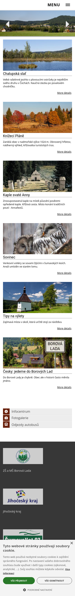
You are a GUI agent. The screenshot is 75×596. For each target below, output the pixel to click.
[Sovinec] (37, 238)
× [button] (71, 543)
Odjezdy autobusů (21, 425)
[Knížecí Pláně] (37, 117)
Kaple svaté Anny (16, 195)
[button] (37, 589)
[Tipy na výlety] (37, 297)
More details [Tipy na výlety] (64, 328)
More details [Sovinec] (64, 273)
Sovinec (9, 257)
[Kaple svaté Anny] (37, 176)
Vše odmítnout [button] (54, 580)
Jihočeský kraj (12, 511)
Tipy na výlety (13, 316)
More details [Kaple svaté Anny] (64, 214)
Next (68, 24)
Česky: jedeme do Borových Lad (28, 371)
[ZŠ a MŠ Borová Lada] (23, 463)
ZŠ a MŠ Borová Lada (17, 471)
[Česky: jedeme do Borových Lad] (37, 352)
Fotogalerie (15, 418)
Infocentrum (16, 411)
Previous (7, 24)
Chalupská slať (14, 74)
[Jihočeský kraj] (23, 503)
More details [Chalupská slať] (64, 93)
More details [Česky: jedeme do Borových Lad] (64, 387)
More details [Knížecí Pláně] (64, 151)
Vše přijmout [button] (19, 580)
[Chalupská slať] (37, 55)
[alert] (37, 568)
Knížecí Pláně (13, 136)
